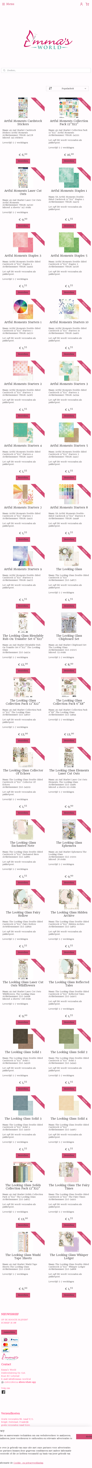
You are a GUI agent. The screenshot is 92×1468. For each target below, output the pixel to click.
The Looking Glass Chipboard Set (69, 637)
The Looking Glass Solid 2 (68, 1052)
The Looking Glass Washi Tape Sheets (23, 1256)
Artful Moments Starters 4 (23, 445)
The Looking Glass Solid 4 (68, 1118)
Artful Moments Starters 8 (69, 507)
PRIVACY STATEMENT (12, 1445)
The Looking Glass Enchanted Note (23, 844)
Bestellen (23, 161)
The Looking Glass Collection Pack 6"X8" (69, 702)
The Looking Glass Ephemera (69, 844)
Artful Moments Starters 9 (23, 569)
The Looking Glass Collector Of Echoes (23, 772)
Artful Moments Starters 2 (23, 384)
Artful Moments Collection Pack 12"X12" (69, 122)
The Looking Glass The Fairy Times (69, 1187)
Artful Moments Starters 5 (69, 445)
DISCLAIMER (8, 1451)
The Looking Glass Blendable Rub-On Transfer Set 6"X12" (23, 637)
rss (64, 1463)
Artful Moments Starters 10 (69, 322)
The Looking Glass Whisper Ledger (69, 1256)
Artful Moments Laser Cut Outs (23, 192)
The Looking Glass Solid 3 (23, 1118)
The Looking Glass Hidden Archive (69, 914)
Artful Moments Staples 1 (69, 190)
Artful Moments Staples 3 (23, 255)
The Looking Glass (69, 569)
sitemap (58, 1463)
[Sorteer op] (67, 88)
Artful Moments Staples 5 (69, 255)
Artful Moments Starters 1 (23, 322)
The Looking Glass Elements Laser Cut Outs (69, 772)
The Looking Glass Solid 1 (23, 1052)
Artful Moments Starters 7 (23, 507)
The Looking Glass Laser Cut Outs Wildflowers (23, 984)
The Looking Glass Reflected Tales (69, 984)
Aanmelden (9, 1332)
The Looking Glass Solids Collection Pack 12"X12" (23, 1187)
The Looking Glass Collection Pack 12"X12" (23, 702)
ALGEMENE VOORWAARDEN (16, 1448)
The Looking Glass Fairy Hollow (23, 914)
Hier (3, 1431)
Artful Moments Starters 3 (69, 384)
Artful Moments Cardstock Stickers (23, 122)
